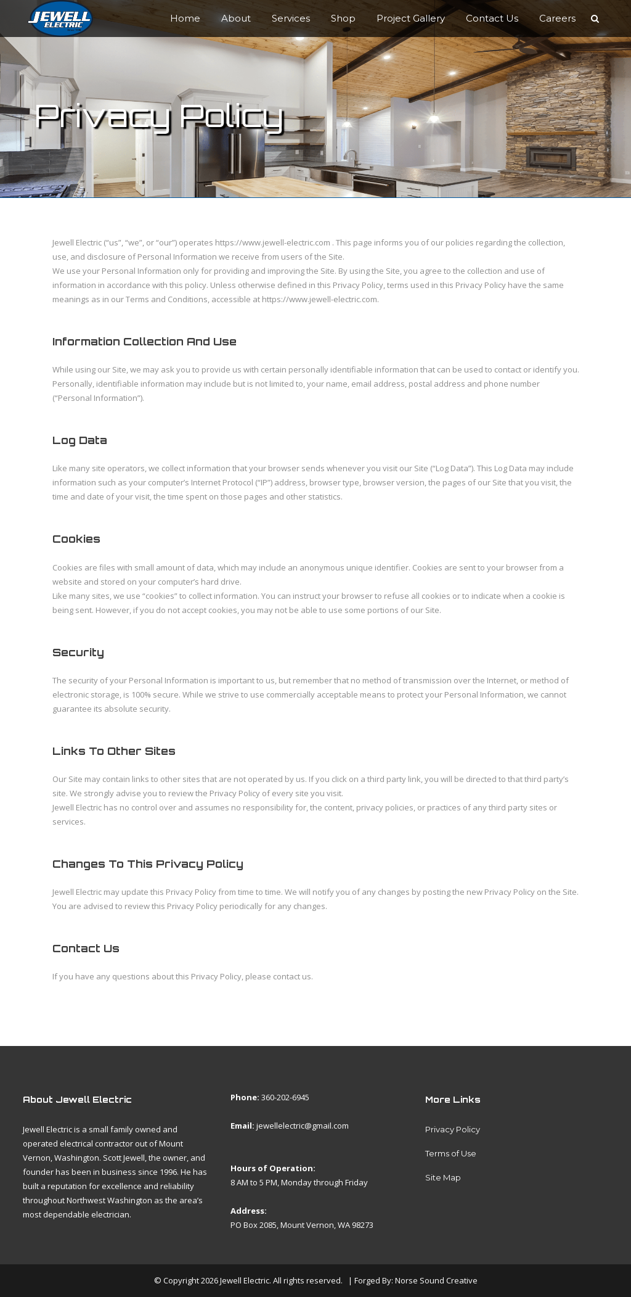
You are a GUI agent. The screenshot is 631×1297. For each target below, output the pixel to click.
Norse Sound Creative (436, 1280)
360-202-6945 (285, 1097)
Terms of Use (450, 1153)
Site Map (443, 1177)
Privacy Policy (452, 1129)
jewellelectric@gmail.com (302, 1125)
